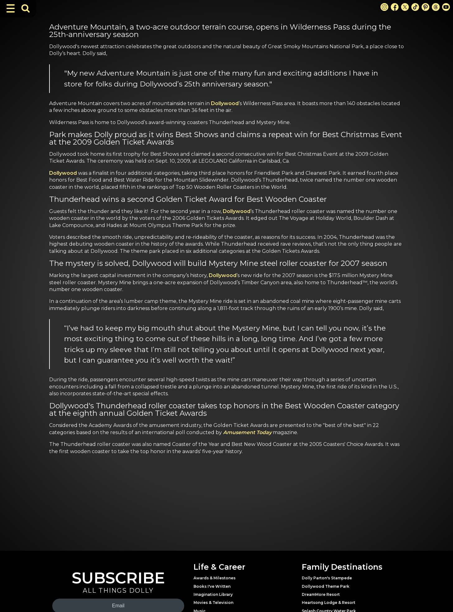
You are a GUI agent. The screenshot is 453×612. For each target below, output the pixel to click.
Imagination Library (213, 594)
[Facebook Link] (395, 7)
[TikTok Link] (415, 7)
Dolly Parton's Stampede (327, 578)
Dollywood (225, 103)
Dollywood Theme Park (325, 586)
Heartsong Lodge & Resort (328, 602)
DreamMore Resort (321, 594)
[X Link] (405, 7)
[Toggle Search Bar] (25, 8)
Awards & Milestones (215, 578)
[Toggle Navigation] (10, 8)
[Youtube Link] (446, 7)
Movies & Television (213, 602)
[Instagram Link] (384, 7)
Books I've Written (212, 586)
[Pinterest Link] (425, 7)
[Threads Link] (436, 7)
